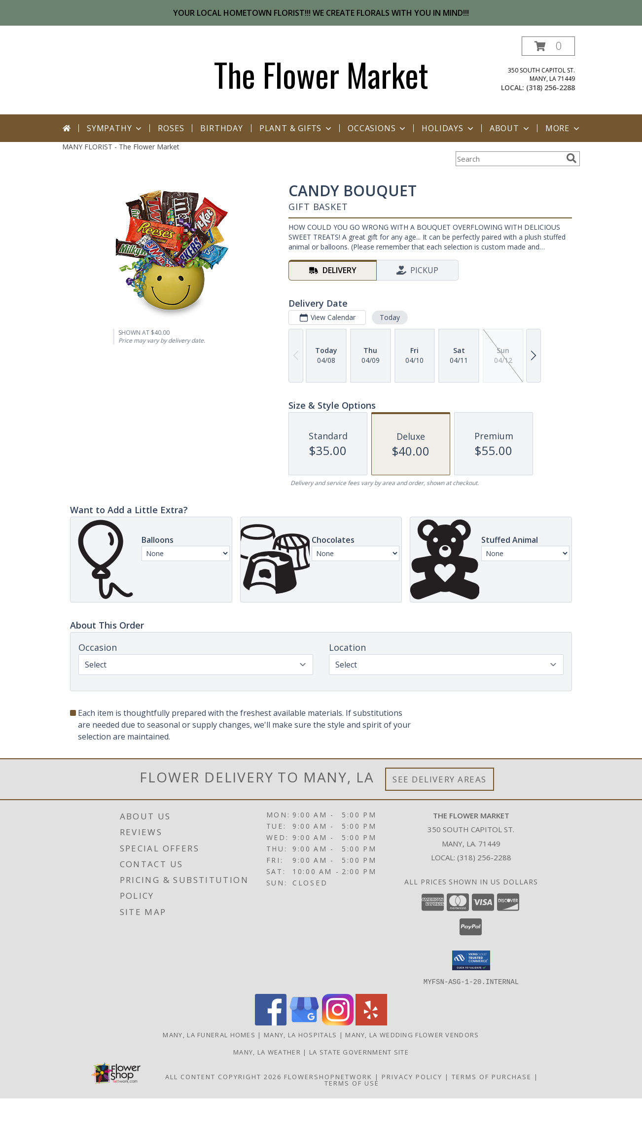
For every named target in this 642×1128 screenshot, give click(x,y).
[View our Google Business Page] (304, 1022)
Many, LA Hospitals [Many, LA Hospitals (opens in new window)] (300, 1034)
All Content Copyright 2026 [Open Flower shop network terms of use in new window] (223, 1076)
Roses (171, 128)
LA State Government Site (359, 1051)
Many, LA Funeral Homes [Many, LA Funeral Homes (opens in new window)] (209, 1034)
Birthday (221, 128)
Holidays (448, 128)
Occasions (377, 128)
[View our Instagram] (338, 1022)
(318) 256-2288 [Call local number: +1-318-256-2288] (550, 87)
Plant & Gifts (296, 128)
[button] (548, 46)
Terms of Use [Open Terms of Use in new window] (351, 1082)
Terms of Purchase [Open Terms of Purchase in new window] (492, 1076)
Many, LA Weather (267, 1051)
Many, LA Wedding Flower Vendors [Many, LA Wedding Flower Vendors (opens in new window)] (412, 1034)
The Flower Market (321, 74)
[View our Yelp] (371, 1022)
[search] (571, 158)
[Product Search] (509, 159)
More (563, 128)
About (510, 128)
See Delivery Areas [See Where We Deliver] (439, 779)
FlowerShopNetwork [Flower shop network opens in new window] (328, 1076)
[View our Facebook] (270, 1022)
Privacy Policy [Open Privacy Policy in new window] (412, 1076)
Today (390, 317)
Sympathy (115, 128)
